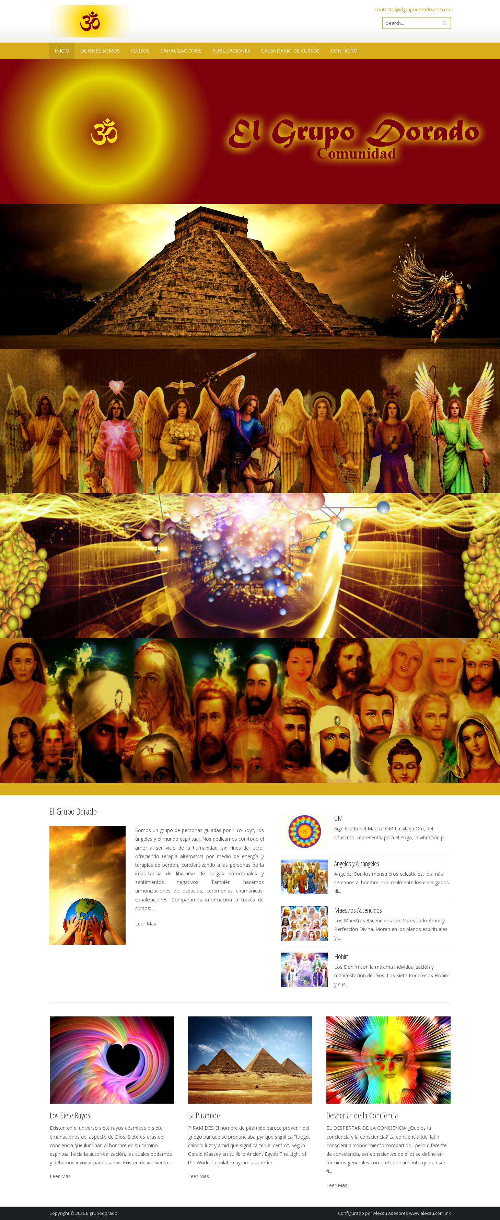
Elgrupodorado (101, 1213)
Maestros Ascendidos (358, 910)
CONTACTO (344, 50)
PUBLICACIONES (231, 50)
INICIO (62, 50)
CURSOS (140, 50)
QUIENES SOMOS (100, 50)
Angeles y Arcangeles (356, 863)
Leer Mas (145, 923)
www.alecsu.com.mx (430, 1213)
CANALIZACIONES (181, 50)
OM (338, 818)
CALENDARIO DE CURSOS (290, 50)
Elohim (341, 956)
